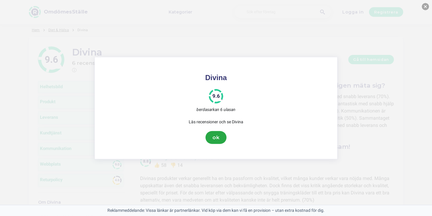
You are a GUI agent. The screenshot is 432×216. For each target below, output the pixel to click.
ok (216, 137)
